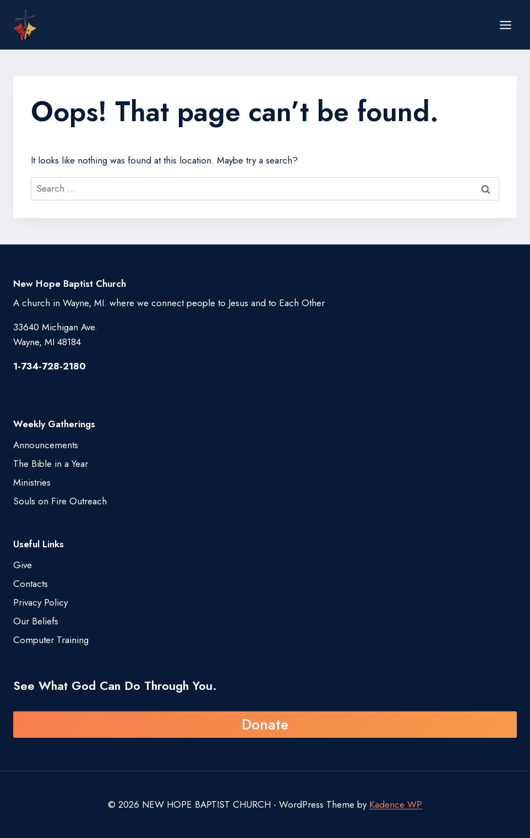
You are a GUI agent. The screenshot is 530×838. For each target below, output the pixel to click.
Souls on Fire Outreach (60, 501)
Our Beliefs (35, 621)
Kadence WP (395, 804)
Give (22, 565)
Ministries (32, 482)
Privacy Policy (40, 602)
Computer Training (51, 639)
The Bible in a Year (50, 463)
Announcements (45, 444)
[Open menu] (505, 25)
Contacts (30, 583)
